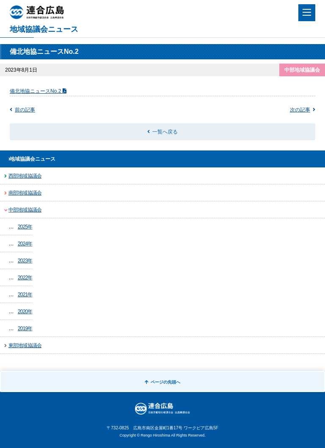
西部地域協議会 (24, 176)
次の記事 (300, 110)
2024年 (25, 244)
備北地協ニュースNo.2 (36, 91)
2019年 (25, 328)
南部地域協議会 (24, 193)
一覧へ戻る (165, 132)
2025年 (25, 227)
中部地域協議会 (24, 210)
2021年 (25, 295)
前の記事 (25, 110)
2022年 (25, 278)
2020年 (25, 311)
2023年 (25, 261)
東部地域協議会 (24, 345)
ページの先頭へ (162, 382)
